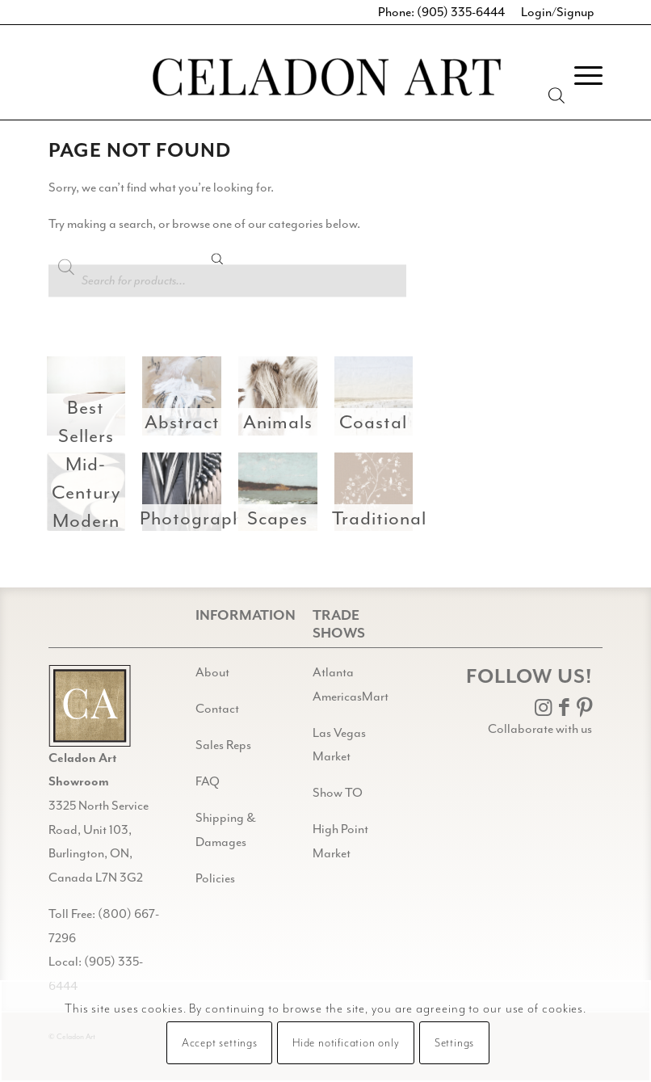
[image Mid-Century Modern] (92, 498)
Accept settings (220, 1043)
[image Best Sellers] (92, 402)
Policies (215, 878)
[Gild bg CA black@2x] (89, 706)
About (212, 672)
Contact (217, 709)
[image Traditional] (380, 498)
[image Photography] (188, 498)
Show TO (338, 793)
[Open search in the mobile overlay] (227, 267)
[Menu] (580, 76)
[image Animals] (284, 402)
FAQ (207, 781)
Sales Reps (223, 745)
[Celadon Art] (325, 80)
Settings (454, 1043)
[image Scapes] (284, 498)
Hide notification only (346, 1043)
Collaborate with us (540, 729)
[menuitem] (580, 76)
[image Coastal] (380, 402)
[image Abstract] (188, 402)
